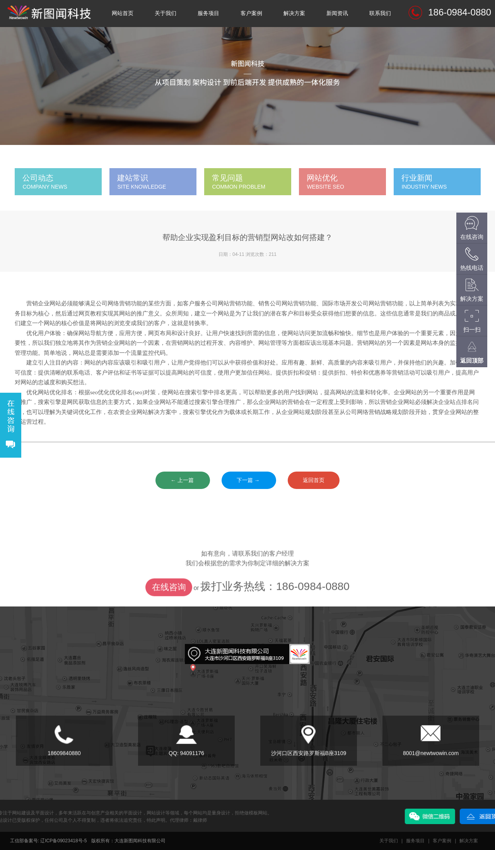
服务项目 (208, 13)
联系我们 (380, 13)
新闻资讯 (337, 13)
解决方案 (294, 13)
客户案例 (251, 13)
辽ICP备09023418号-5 (63, 840)
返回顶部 (471, 360)
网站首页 (122, 13)
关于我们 (165, 13)
